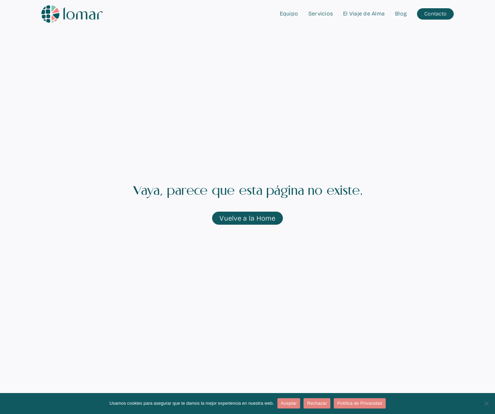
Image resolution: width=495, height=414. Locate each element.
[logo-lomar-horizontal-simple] (72, 8)
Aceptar (289, 403)
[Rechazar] (486, 403)
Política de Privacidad (359, 403)
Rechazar (317, 403)
